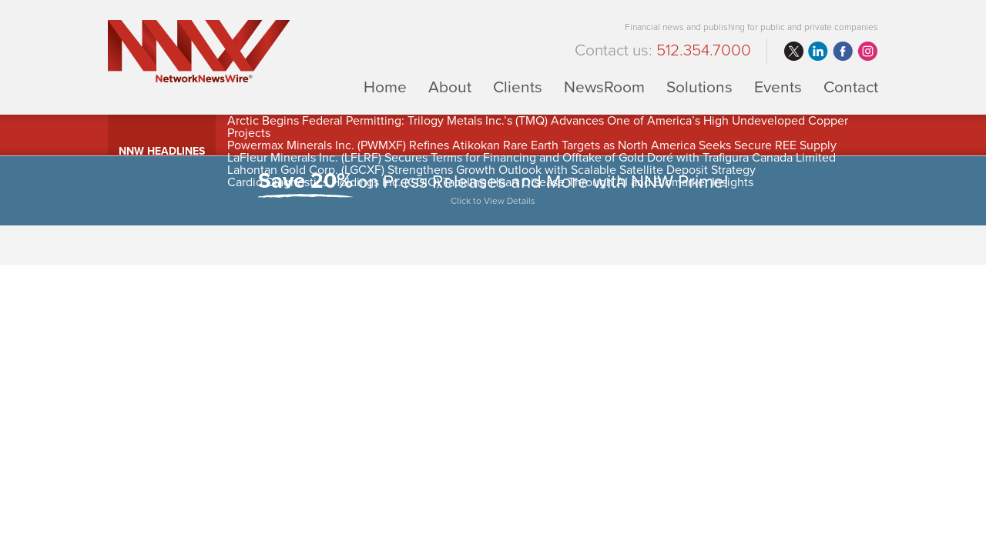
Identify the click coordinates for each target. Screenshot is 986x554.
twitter (793, 52)
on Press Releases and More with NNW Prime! (493, 190)
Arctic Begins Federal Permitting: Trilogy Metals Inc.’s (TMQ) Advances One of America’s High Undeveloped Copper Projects (537, 127)
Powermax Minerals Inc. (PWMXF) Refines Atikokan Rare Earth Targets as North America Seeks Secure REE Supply (532, 145)
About (449, 86)
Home (385, 86)
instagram (867, 52)
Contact (850, 86)
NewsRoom (604, 86)
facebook (843, 52)
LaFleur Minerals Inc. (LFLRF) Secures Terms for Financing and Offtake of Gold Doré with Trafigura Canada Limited (531, 157)
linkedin (818, 52)
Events (778, 86)
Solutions (699, 86)
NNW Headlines (162, 151)
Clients (517, 86)
